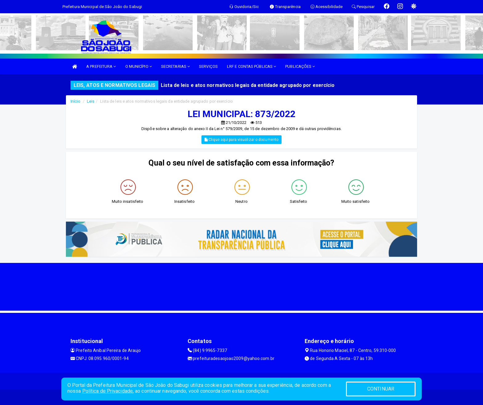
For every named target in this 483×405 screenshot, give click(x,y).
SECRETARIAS (175, 66)
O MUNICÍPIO (138, 66)
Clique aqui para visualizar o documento (241, 139)
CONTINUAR (380, 389)
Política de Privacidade (107, 391)
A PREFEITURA (101, 66)
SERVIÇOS (208, 66)
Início (75, 101)
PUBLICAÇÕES (300, 66)
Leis (90, 101)
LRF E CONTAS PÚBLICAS (251, 66)
